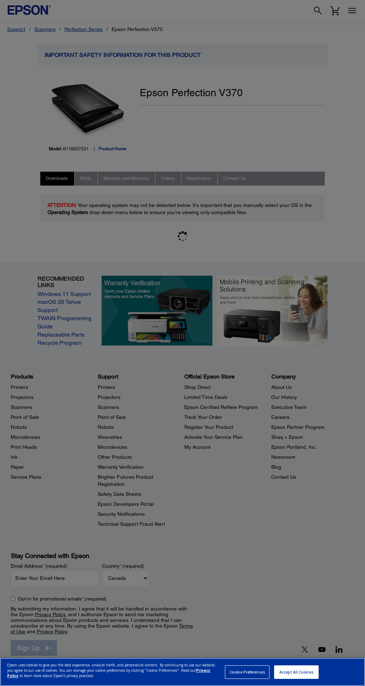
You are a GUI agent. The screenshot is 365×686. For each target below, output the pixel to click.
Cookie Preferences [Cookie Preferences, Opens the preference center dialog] (247, 672)
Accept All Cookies (296, 672)
